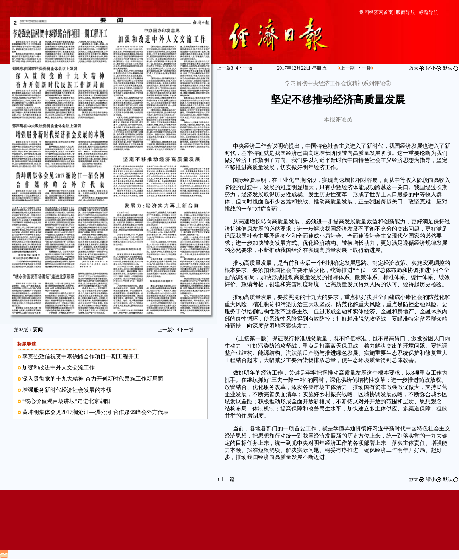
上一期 (347, 68)
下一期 (364, 68)
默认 (451, 68)
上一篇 (225, 479)
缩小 (434, 68)
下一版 (185, 329)
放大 (417, 68)
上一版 (166, 329)
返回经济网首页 (376, 12)
